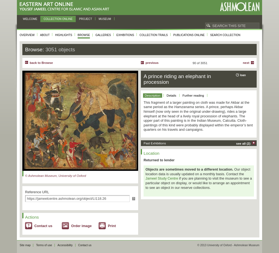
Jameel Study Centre (161, 178)
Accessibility (65, 245)
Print (112, 226)
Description (152, 95)
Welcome (30, 18)
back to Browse (41, 62)
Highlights (63, 35)
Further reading (193, 95)
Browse (84, 35)
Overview (27, 35)
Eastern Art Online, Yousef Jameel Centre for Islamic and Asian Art (66, 6)
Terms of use (44, 245)
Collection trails (154, 35)
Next (246, 62)
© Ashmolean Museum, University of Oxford (55, 175)
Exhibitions (125, 35)
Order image (81, 226)
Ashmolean (239, 6)
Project (85, 18)
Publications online (189, 35)
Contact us (43, 226)
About (45, 35)
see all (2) (243, 143)
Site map (25, 245)
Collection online (58, 18)
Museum (105, 18)
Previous (152, 62)
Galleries (103, 35)
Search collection (225, 35)
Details (171, 95)
